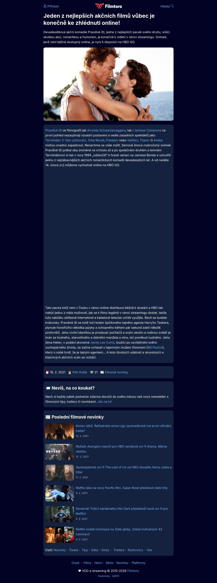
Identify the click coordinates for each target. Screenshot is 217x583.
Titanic (145, 140)
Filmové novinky (116, 372)
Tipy (85, 550)
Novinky (60, 550)
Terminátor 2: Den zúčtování (65, 140)
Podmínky (104, 575)
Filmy (87, 563)
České (73, 550)
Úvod (76, 563)
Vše (149, 550)
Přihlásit (51, 6)
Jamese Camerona (147, 130)
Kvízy (105, 550)
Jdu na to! (105, 401)
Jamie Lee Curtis (102, 342)
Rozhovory (135, 550)
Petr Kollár (79, 372)
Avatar (158, 140)
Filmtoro (133, 571)
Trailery (119, 550)
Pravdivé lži (53, 130)
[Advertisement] (21, 59)
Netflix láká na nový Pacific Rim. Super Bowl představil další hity (122, 488)
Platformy (138, 563)
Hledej (167, 6)
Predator (112, 140)
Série (109, 563)
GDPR (115, 575)
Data (94, 550)
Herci (98, 563)
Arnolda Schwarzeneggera (106, 130)
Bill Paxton (155, 347)
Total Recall (96, 140)
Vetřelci (132, 140)
